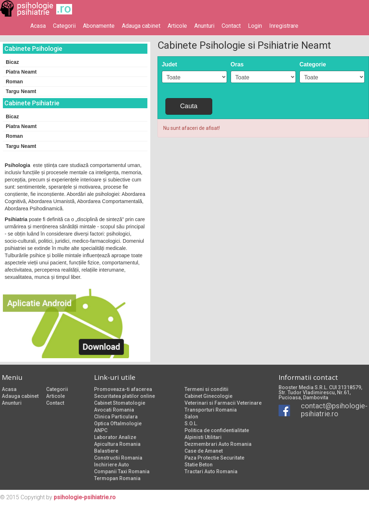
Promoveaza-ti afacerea (123, 389)
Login (255, 25)
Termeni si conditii (206, 389)
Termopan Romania (117, 478)
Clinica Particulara (116, 416)
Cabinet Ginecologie (208, 396)
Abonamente (99, 25)
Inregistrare (283, 25)
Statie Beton (198, 464)
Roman (14, 81)
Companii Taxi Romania (122, 471)
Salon (191, 416)
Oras (237, 64)
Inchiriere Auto (111, 464)
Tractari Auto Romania (210, 471)
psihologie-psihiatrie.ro (85, 497)
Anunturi (204, 25)
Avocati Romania (114, 409)
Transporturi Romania (210, 409)
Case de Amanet (203, 450)
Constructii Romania (118, 457)
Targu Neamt (21, 91)
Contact (231, 25)
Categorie (312, 64)
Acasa (38, 25)
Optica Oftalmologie (118, 423)
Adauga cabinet (141, 25)
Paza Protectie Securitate (214, 457)
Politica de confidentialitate (216, 430)
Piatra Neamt (21, 72)
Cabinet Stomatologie (119, 402)
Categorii (64, 25)
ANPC (100, 430)
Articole (177, 25)
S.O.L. (191, 423)
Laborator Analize (115, 437)
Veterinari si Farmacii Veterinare (223, 402)
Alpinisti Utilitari (203, 437)
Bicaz (12, 62)
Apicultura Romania (117, 444)
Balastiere (106, 450)
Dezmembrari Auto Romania (218, 444)
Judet (169, 64)
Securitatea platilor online (124, 396)
